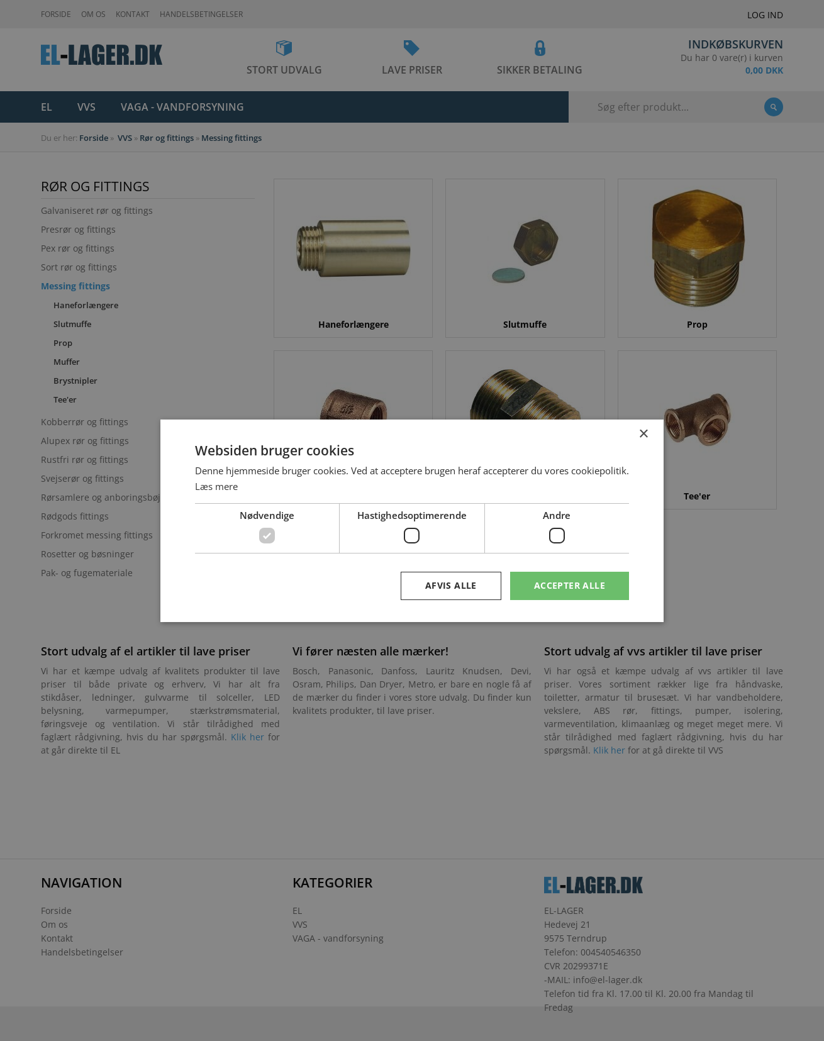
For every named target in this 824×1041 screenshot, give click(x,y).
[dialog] (412, 520)
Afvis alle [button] (451, 585)
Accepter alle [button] (569, 585)
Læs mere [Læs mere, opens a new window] (216, 486)
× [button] (643, 433)
